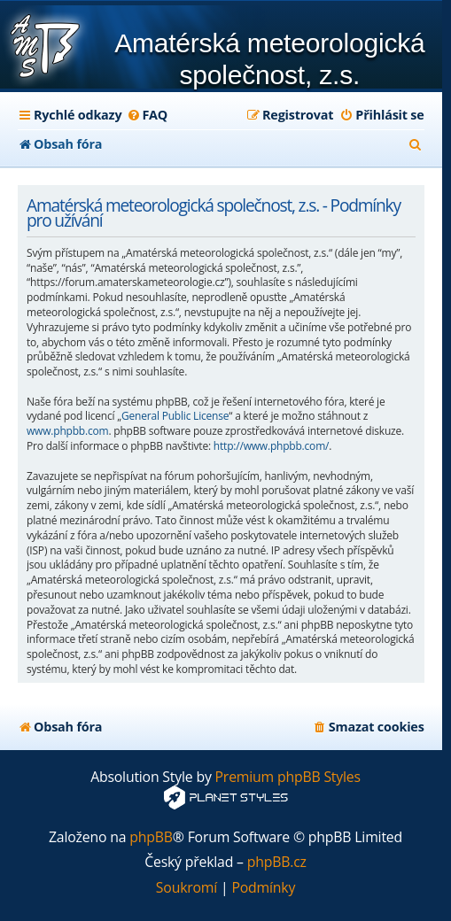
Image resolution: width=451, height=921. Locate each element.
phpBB (151, 837)
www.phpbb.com (67, 431)
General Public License (175, 416)
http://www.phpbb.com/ (271, 446)
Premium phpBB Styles (288, 777)
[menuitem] (146, 115)
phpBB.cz (277, 862)
